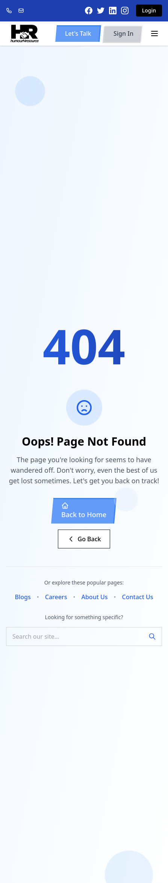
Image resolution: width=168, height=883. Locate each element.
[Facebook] (88, 10)
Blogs (22, 597)
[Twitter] (100, 10)
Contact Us (137, 597)
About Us (94, 597)
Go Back (84, 539)
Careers (56, 597)
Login (149, 10)
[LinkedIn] (113, 10)
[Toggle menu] (154, 33)
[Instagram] (125, 10)
